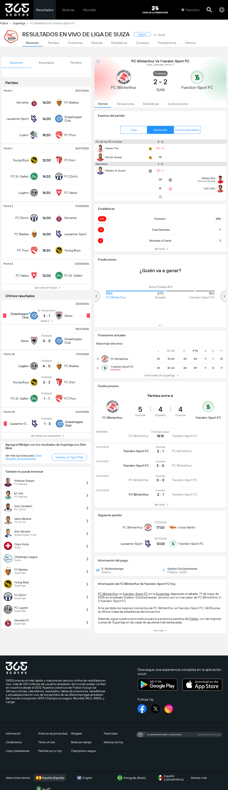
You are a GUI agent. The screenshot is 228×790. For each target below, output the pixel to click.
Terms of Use (46, 742)
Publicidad (111, 733)
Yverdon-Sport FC (135, 594)
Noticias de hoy (113, 742)
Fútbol (6, 23)
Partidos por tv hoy (50, 751)
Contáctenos (14, 742)
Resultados (44, 10)
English (84, 777)
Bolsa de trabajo (81, 742)
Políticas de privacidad (52, 733)
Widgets (76, 733)
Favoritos (190, 9)
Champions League (83, 751)
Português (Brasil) (131, 777)
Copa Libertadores (17, 751)
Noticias (68, 10)
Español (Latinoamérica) (170, 777)
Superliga (21, 23)
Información (13, 733)
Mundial (89, 10)
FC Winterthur (108, 594)
